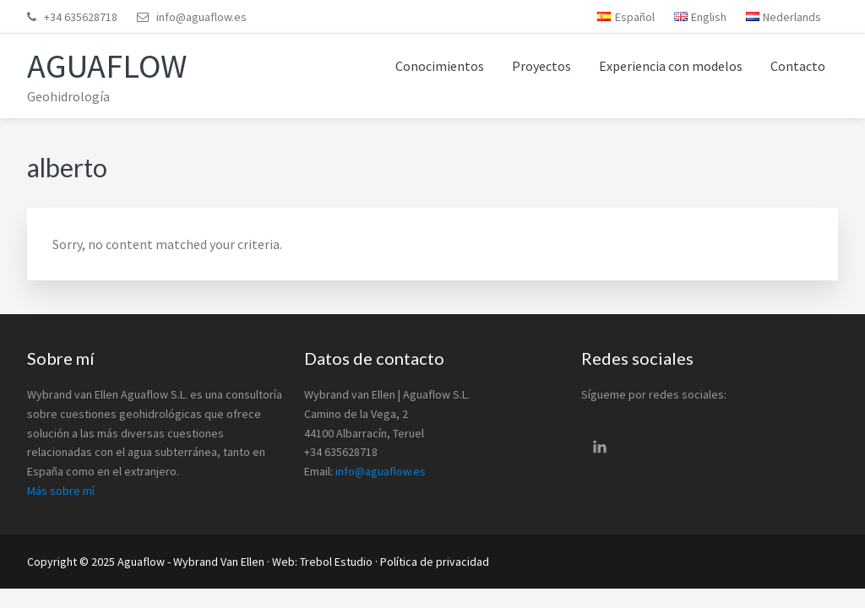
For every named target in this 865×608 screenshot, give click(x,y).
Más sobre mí (61, 490)
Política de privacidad (434, 561)
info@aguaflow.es (201, 16)
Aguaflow (107, 66)
